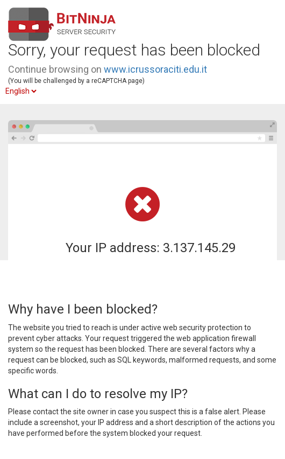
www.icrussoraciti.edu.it (155, 69)
